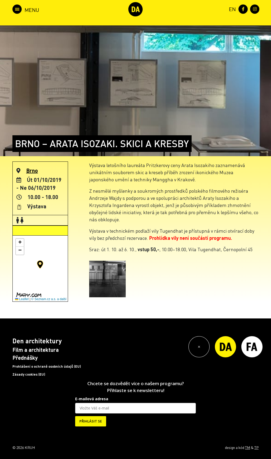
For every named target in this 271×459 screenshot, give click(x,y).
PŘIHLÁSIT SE (90, 421)
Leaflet (22, 299)
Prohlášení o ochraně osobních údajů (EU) (46, 366)
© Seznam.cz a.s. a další (48, 299)
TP (256, 447)
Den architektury (37, 341)
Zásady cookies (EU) (28, 374)
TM (247, 447)
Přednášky (25, 357)
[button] (40, 264)
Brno (32, 170)
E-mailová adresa (91, 398)
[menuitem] (231, 9)
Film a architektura (35, 349)
